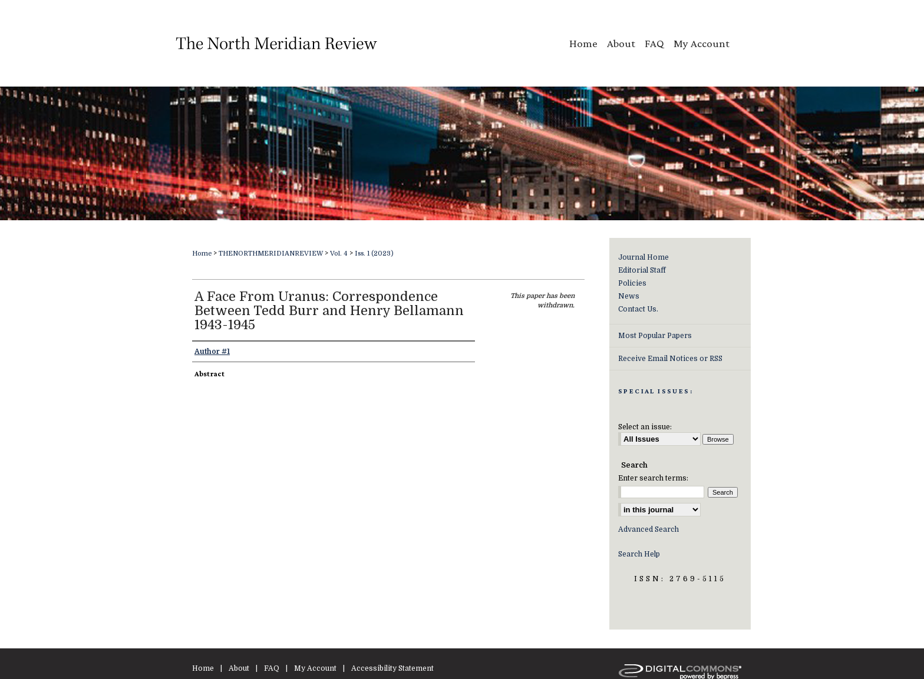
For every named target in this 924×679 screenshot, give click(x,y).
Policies (632, 283)
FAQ (271, 668)
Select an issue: (645, 427)
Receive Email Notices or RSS (670, 359)
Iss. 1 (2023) (374, 253)
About (239, 668)
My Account (315, 668)
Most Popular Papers (655, 336)
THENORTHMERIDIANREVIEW (271, 253)
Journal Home (643, 257)
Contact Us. (638, 309)
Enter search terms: (653, 478)
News (628, 296)
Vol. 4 (339, 253)
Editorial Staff (642, 270)
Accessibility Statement (392, 668)
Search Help (639, 554)
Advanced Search (648, 529)
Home (202, 253)
